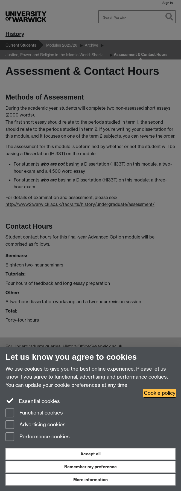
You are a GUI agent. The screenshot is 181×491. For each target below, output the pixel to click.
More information (90, 479)
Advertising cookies (35, 425)
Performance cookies (37, 437)
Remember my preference (90, 466)
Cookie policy (160, 393)
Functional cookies (34, 413)
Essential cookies (32, 400)
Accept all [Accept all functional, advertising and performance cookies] (90, 453)
